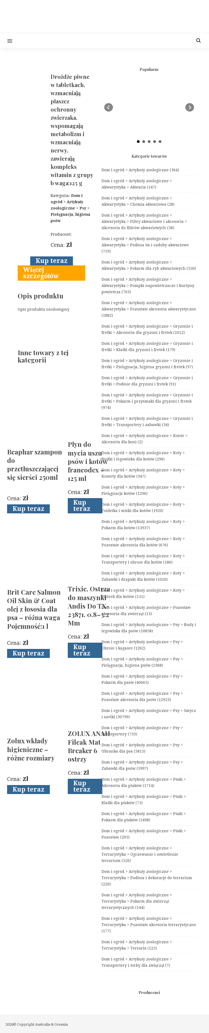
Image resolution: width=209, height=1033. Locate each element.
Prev (108, 107)
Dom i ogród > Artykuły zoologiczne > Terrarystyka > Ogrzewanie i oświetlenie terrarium (140, 854)
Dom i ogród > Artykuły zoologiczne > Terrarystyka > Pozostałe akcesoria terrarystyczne (149, 924)
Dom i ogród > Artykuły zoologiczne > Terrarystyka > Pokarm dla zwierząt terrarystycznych (137, 901)
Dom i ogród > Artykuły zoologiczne (140, 170)
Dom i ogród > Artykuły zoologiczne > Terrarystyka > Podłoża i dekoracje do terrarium (147, 877)
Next (189, 107)
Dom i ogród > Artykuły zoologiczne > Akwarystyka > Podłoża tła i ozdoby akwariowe (145, 244)
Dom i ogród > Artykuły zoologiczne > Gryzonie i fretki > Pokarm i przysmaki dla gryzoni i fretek (147, 401)
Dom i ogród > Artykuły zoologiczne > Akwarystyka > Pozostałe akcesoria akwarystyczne (149, 309)
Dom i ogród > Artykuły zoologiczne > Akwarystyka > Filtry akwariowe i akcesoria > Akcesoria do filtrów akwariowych (144, 221)
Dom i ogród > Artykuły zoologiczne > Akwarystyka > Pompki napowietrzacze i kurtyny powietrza (148, 285)
